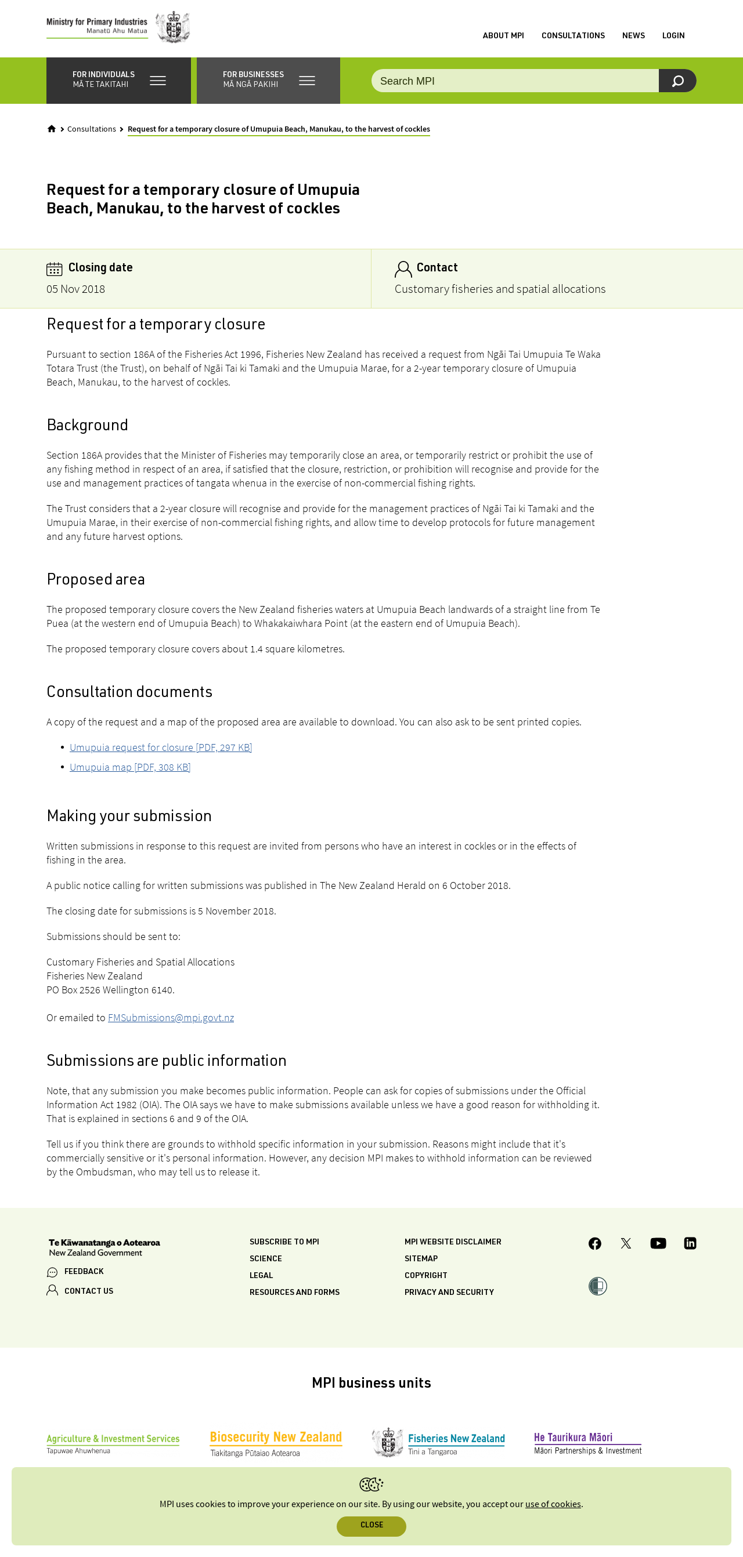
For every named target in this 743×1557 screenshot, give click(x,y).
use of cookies (553, 1504)
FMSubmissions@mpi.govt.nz (171, 1017)
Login (673, 36)
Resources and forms (295, 1293)
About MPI (503, 36)
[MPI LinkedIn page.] (690, 1245)
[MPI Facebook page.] (595, 1245)
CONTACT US (88, 1293)
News (633, 36)
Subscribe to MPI (284, 1243)
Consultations (573, 36)
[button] (118, 81)
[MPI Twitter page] (626, 1246)
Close (371, 1526)
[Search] (678, 81)
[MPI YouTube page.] (658, 1245)
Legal (261, 1276)
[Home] (51, 129)
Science (266, 1259)
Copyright (426, 1276)
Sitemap (421, 1259)
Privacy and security (449, 1293)
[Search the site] (534, 81)
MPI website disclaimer (453, 1243)
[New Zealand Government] (104, 1249)
